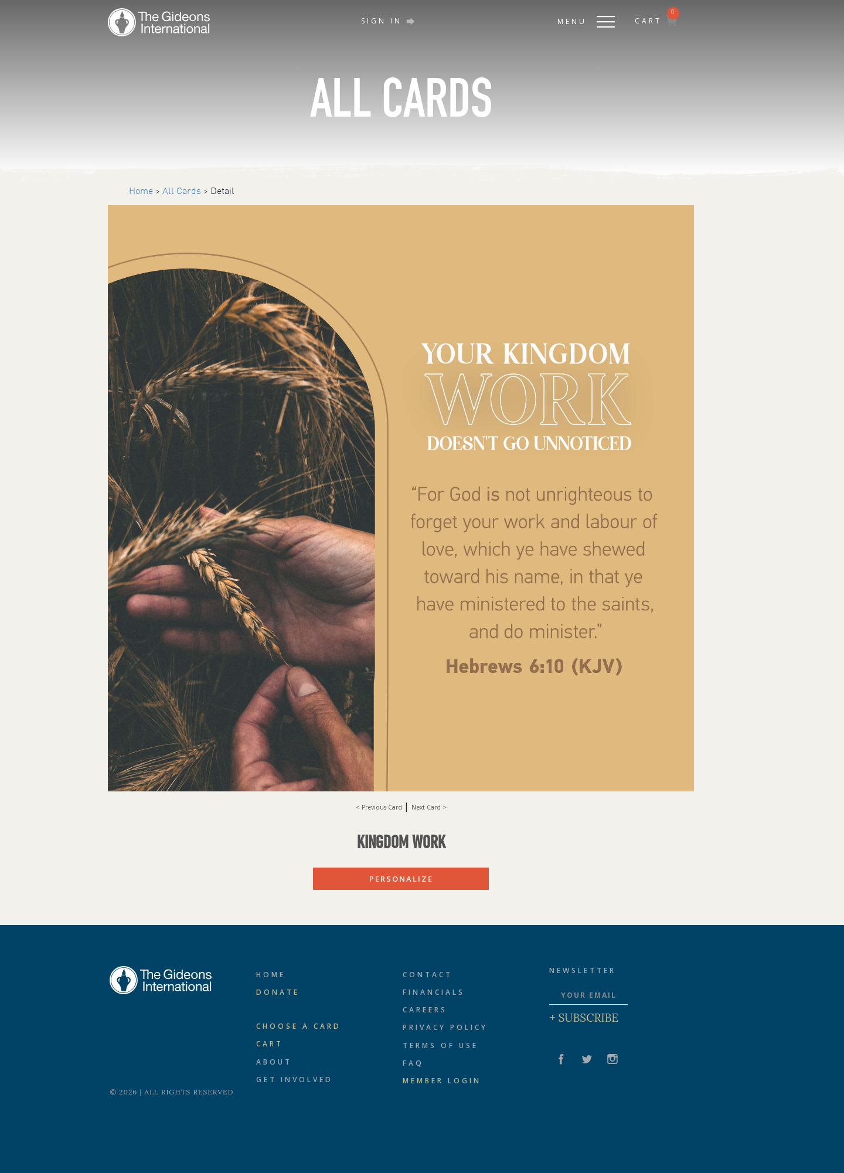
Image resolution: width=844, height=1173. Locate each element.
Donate (278, 992)
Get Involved (294, 1079)
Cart (269, 1044)
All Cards (181, 191)
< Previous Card (380, 807)
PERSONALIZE (401, 878)
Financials (434, 992)
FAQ (413, 1063)
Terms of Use (440, 1045)
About (274, 1062)
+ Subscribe (583, 1018)
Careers (425, 1010)
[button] (574, 18)
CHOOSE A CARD (298, 1026)
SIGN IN (388, 21)
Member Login (442, 1081)
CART (656, 21)
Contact (427, 975)
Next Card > (429, 807)
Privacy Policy (445, 1027)
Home (141, 191)
